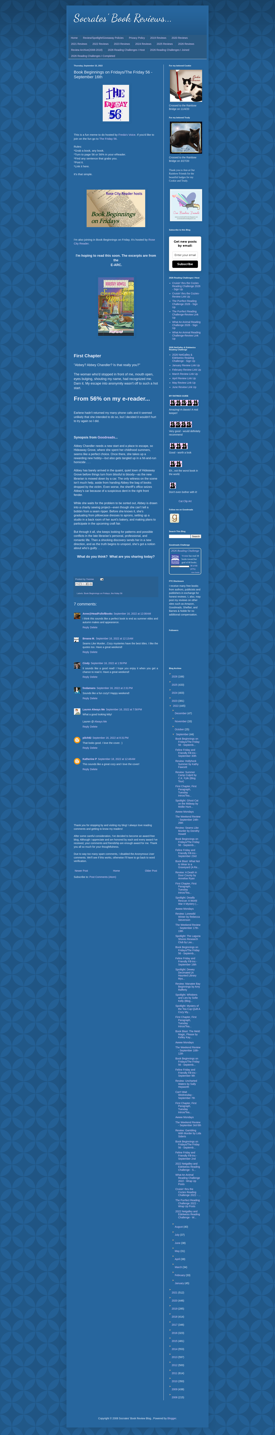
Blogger (171, 1418)
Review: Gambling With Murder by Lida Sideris (188, 1133)
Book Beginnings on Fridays (97, 593)
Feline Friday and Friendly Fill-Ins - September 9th (186, 1072)
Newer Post (81, 870)
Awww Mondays (184, 811)
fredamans (89, 688)
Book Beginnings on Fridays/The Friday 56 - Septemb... (187, 741)
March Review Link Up (185, 373)
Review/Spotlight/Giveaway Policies (103, 37)
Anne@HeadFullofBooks (98, 613)
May (177, 1251)
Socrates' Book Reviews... (123, 18)
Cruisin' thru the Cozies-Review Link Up (186, 295)
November (181, 721)
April (178, 1259)
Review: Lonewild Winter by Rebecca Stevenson (187, 916)
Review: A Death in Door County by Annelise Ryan (186, 875)
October (180, 729)
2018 (175, 1316)
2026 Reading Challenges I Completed (93, 55)
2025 (175, 684)
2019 (175, 1308)
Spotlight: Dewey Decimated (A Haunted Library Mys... (185, 974)
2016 (175, 1333)
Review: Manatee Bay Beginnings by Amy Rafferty (187, 986)
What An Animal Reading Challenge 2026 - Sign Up (186, 325)
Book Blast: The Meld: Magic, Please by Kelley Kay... (187, 1034)
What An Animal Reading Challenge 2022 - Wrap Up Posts (187, 1179)
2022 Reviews (100, 43)
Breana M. (89, 638)
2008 (175, 1397)
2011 (175, 1373)
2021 (175, 1292)
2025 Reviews (165, 43)
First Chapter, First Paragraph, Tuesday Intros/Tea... (185, 791)
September (182, 734)
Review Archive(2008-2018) (87, 49)
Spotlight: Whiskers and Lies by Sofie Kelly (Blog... (186, 997)
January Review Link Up (186, 365)
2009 (175, 1389)
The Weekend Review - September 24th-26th (187, 819)
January (180, 1283)
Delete (93, 627)
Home (74, 37)
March (179, 1267)
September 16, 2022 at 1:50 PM (109, 663)
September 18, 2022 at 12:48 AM (116, 759)
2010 (175, 1381)
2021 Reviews (79, 43)
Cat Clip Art (185, 501)
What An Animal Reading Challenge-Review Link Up (186, 335)
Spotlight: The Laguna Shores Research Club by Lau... (187, 939)
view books (195, 572)
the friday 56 (116, 593)
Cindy (86, 663)
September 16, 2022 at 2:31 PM (115, 688)
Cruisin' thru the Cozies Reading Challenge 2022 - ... (187, 1192)
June (178, 1243)
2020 (175, 1300)
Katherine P (90, 759)
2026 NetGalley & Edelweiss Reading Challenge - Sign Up (183, 357)
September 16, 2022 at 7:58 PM (124, 709)
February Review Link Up (186, 369)
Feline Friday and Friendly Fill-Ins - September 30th (186, 753)
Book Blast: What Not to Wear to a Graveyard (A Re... (187, 864)
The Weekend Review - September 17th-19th (187, 928)
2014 (175, 1349)
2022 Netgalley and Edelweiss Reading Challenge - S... (187, 1166)
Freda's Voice (126, 134)
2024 (175, 692)
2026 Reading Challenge (185, 550)
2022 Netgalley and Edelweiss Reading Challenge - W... (187, 1214)
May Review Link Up (184, 382)
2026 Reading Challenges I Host (126, 49)
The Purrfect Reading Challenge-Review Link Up (185, 314)
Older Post (151, 870)
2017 (175, 1324)
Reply (86, 627)
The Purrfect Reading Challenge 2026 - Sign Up (185, 304)
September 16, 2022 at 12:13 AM (114, 638)
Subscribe (185, 264)
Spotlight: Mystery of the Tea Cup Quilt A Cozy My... (187, 1009)
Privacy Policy (137, 37)
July (177, 1234)
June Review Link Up (184, 387)
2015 (175, 1341)
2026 (175, 676)
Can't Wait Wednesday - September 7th (185, 1095)
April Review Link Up (184, 378)
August (179, 1226)
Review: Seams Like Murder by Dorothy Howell (187, 830)
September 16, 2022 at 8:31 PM (110, 737)
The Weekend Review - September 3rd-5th (188, 1124)
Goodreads (106, 437)
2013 (175, 1357)
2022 (176, 705)
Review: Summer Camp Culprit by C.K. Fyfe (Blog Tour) (185, 777)
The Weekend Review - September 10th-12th (187, 1050)
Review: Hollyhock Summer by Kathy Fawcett (186, 764)
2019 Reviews (158, 37)
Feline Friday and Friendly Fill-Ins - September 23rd (186, 853)
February (180, 1275)
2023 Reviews (122, 43)
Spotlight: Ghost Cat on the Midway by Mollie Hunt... (186, 803)
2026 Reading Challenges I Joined (169, 49)
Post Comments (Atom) (103, 876)
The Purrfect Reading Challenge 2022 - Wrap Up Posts (187, 1203)
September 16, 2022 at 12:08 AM (132, 613)
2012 (175, 1365)
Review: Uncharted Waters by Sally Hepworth (186, 1084)
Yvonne (185, 556)
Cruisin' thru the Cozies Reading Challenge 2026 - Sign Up (186, 286)
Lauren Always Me (94, 709)
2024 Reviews (143, 43)
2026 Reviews (186, 43)
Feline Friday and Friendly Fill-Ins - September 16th (186, 961)
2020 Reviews (180, 37)
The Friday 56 (108, 138)
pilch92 (87, 737)
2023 (175, 700)
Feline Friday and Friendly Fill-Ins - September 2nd (186, 1155)
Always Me (100, 721)
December (181, 713)
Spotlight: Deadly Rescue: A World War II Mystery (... (186, 900)
